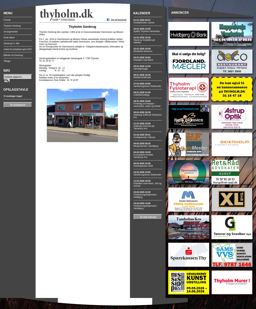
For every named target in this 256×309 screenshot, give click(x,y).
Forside (7, 20)
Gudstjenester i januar (144, 21)
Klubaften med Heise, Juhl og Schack (147, 183)
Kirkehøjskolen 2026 (143, 164)
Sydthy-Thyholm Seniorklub (147, 30)
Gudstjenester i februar (144, 136)
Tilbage (7, 61)
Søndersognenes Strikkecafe (147, 84)
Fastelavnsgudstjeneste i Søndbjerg (145, 206)
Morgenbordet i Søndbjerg (146, 144)
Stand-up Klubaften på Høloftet (144, 40)
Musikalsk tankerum (143, 50)
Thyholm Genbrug (12, 26)
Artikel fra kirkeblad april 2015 (18, 49)
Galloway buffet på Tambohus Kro (148, 115)
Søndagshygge (142, 67)
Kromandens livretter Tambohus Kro (143, 155)
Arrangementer (11, 31)
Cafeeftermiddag (142, 93)
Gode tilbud (9, 37)
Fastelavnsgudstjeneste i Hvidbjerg (145, 194)
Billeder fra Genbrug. (13, 55)
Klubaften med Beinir (143, 58)
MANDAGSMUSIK (142, 76)
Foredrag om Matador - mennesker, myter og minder (147, 103)
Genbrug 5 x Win (12, 43)
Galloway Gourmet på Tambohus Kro (144, 126)
